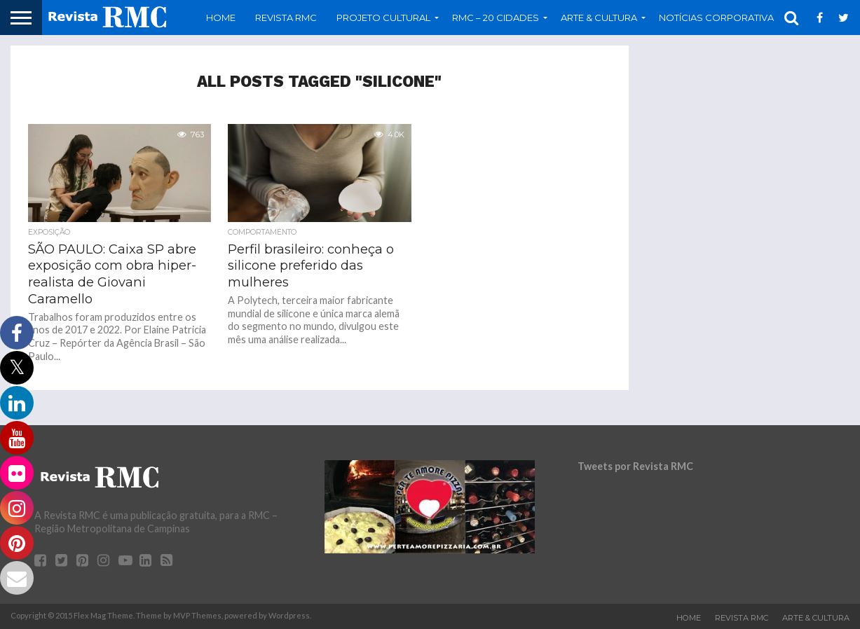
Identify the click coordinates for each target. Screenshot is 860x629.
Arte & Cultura (599, 17)
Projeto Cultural (383, 17)
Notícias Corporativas (719, 17)
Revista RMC (286, 17)
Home (221, 17)
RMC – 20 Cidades (495, 17)
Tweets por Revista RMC (635, 466)
